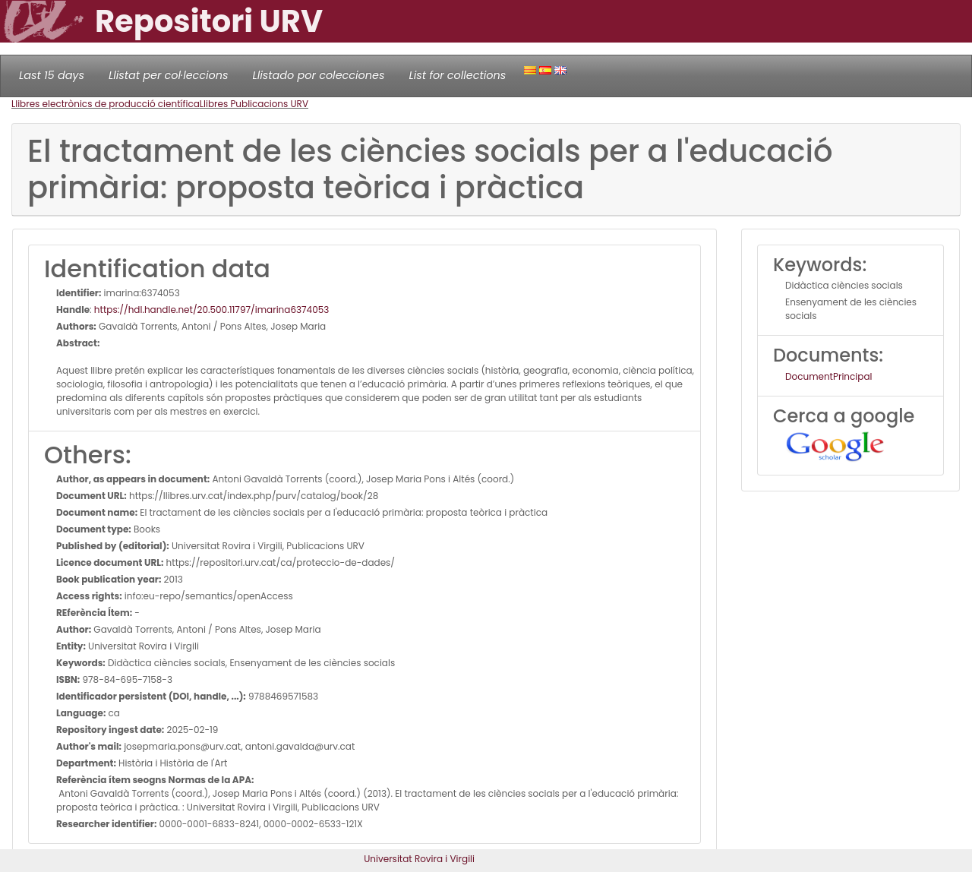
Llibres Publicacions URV (254, 103)
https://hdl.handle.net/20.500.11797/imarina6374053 (211, 309)
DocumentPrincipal (828, 376)
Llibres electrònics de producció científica (105, 103)
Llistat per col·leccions (169, 75)
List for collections (457, 75)
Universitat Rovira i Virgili (419, 858)
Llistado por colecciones (319, 75)
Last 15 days (51, 75)
